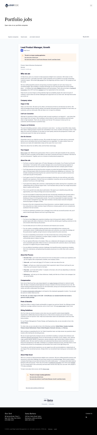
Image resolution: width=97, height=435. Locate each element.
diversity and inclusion (33, 337)
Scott (40, 262)
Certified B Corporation (55, 362)
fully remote (40, 80)
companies (13, 37)
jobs (24, 37)
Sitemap (50, 429)
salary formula (54, 283)
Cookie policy (51, 404)
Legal (55, 429)
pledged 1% (42, 90)
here (54, 146)
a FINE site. (43, 429)
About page (46, 369)
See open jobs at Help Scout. (31, 57)
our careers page (60, 306)
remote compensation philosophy (32, 291)
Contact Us (89, 413)
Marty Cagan (24, 153)
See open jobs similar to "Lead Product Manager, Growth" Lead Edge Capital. (43, 59)
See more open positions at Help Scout (35, 388)
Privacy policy (44, 404)
